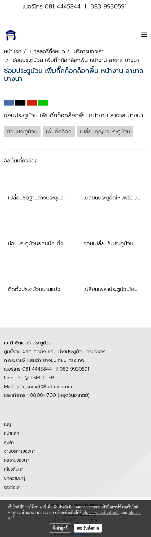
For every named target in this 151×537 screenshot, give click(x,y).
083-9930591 (108, 6)
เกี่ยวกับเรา (14, 469)
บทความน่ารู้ (14, 478)
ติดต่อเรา (12, 487)
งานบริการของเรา (19, 451)
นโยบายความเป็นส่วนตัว (100, 512)
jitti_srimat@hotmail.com (44, 386)
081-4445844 (63, 6)
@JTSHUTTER (39, 377)
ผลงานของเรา (16, 460)
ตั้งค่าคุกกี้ (60, 528)
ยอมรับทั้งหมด (88, 528)
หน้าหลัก (11, 433)
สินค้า (9, 442)
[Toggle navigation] (144, 35)
